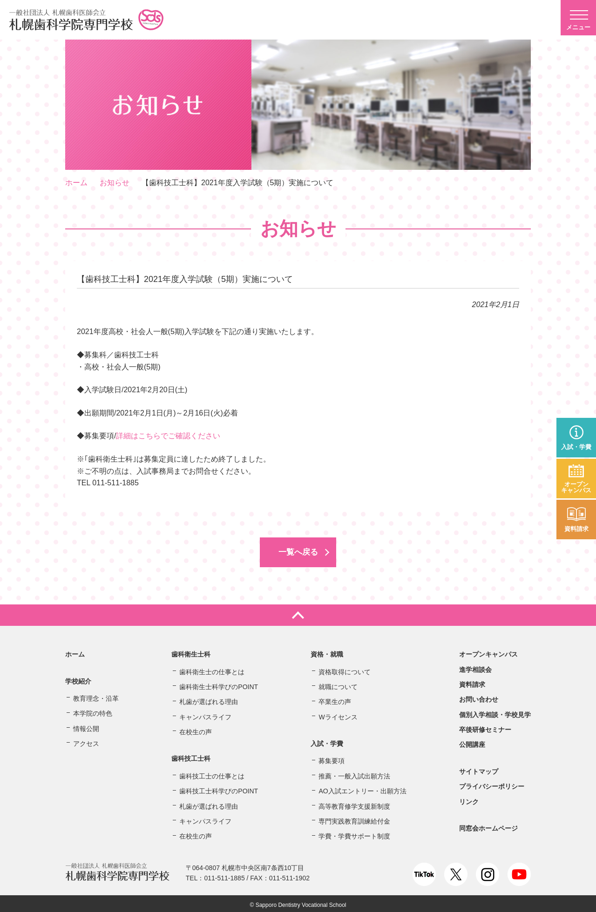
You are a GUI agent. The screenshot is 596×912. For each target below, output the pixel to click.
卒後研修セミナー (485, 727)
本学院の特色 (92, 711)
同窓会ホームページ (488, 825)
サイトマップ (478, 768)
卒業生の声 (334, 699)
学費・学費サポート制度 (354, 834)
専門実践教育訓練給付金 (354, 818)
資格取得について (344, 669)
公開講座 (472, 742)
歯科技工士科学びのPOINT (218, 788)
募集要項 (331, 758)
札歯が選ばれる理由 (208, 699)
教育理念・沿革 (96, 695)
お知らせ (114, 183)
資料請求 (576, 528)
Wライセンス (337, 714)
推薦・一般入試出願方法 (354, 773)
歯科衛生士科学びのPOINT (218, 684)
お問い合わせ (478, 697)
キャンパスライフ (205, 714)
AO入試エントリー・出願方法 (362, 788)
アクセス (86, 740)
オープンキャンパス (576, 487)
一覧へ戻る (298, 551)
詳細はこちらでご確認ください (168, 436)
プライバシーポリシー (491, 784)
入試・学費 (576, 446)
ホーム (76, 183)
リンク (469, 799)
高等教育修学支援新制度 (354, 803)
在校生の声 (195, 729)
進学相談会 (475, 667)
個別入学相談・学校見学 (495, 712)
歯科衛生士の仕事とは (211, 669)
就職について (338, 684)
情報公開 (86, 726)
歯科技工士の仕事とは (211, 773)
